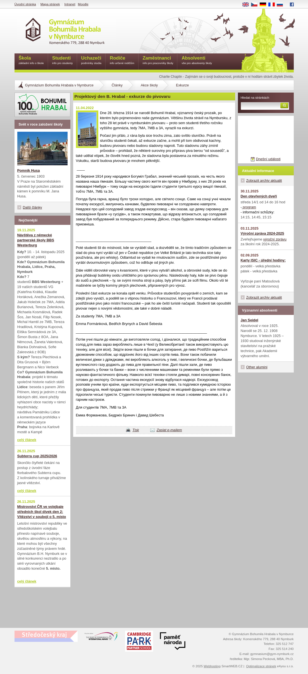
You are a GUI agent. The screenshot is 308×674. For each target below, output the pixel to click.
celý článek (26, 440)
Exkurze (182, 85)
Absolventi (197, 60)
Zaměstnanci (158, 60)
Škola (31, 60)
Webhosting (212, 666)
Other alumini (257, 367)
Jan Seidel (249, 320)
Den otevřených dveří (259, 196)
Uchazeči (91, 60)
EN (247, 4)
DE (264, 4)
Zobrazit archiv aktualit (264, 180)
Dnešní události (268, 159)
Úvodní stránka (25, 4)
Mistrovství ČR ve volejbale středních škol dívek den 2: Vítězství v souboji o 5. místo (41, 512)
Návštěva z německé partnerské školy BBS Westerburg (35, 240)
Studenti (62, 60)
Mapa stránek (50, 4)
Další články (32, 207)
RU (282, 4)
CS (256, 4)
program (249, 207)
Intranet (69, 4)
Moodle (83, 4)
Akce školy (149, 85)
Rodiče (122, 60)
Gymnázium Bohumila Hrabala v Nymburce (59, 85)
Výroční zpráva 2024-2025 (262, 233)
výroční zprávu (274, 239)
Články (117, 85)
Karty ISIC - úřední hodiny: (263, 260)
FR (273, 4)
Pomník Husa (28, 170)
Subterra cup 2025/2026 (37, 456)
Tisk (135, 430)
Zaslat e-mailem (169, 430)
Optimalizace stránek (261, 666)
